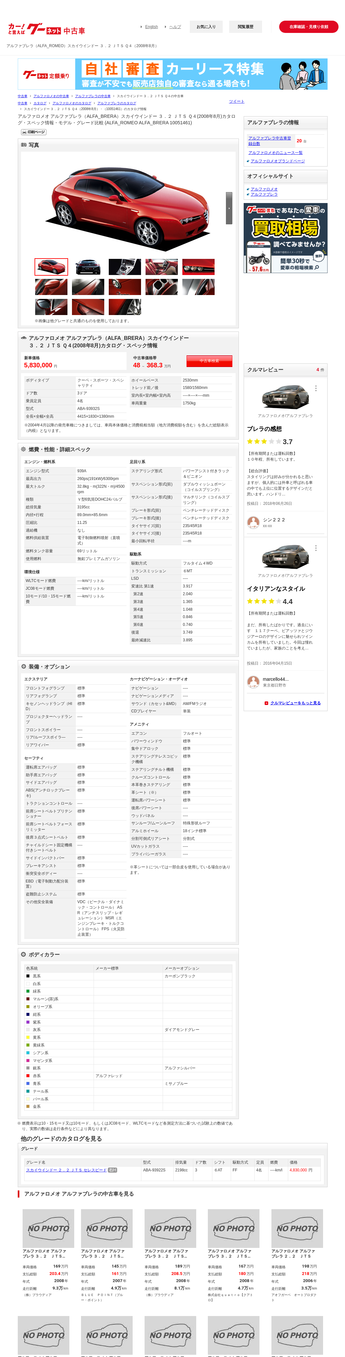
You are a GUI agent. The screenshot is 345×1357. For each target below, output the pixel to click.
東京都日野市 (274, 685)
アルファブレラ (264, 194)
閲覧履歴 (245, 27)
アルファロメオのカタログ (72, 103)
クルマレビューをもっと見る (295, 703)
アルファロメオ (264, 189)
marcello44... (276, 679)
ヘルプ (175, 27)
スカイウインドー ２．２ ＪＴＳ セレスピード (66, 1170)
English (151, 27)
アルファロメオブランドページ (278, 161)
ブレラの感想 (264, 429)
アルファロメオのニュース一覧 (276, 152)
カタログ (40, 103)
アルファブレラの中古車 (93, 96)
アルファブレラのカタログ (116, 103)
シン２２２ (274, 519)
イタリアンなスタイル (276, 589)
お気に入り (206, 27)
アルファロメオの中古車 (51, 96)
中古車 (22, 96)
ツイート (237, 101)
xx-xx (267, 526)
